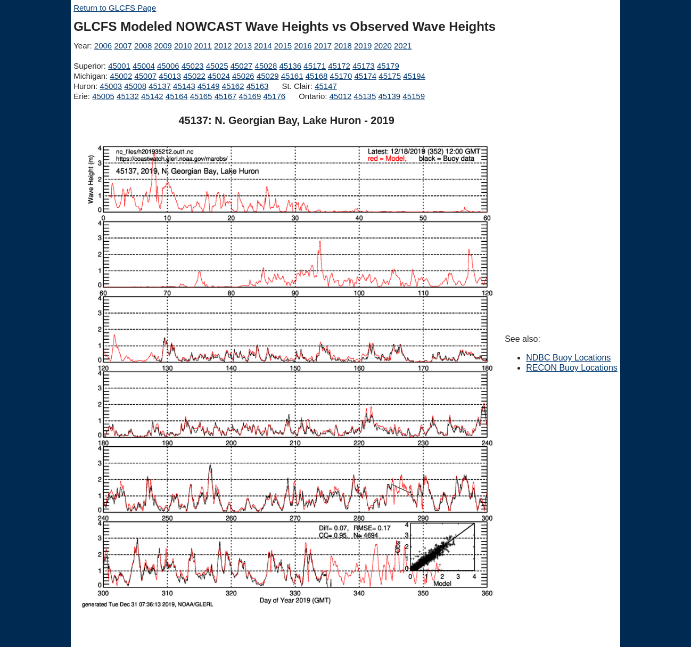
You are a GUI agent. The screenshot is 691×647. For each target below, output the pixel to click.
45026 (243, 75)
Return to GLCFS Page (114, 7)
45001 (119, 65)
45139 (389, 96)
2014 (263, 45)
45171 (314, 65)
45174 (365, 75)
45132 (128, 96)
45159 (413, 96)
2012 (223, 45)
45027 (242, 65)
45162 (233, 86)
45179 (388, 65)
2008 (143, 45)
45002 (121, 75)
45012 (341, 96)
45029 (268, 75)
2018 (342, 45)
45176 (274, 96)
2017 (323, 45)
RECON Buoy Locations (572, 367)
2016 (302, 45)
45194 (414, 75)
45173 (363, 65)
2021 (403, 45)
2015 (283, 45)
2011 (203, 45)
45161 (292, 75)
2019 (363, 45)
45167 (226, 96)
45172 (339, 65)
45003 (111, 86)
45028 (266, 65)
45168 (317, 75)
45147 (326, 86)
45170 (341, 75)
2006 (103, 45)
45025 (217, 65)
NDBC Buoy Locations (568, 357)
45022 (194, 75)
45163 (257, 86)
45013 (170, 75)
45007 (145, 75)
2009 (162, 45)
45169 (250, 96)
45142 (152, 96)
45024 (219, 75)
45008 (135, 86)
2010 (183, 45)
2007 (122, 45)
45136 (290, 65)
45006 (168, 65)
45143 (184, 86)
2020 (382, 45)
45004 (144, 65)
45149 (209, 86)
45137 (160, 86)
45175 (390, 75)
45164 (177, 96)
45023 (193, 65)
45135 (365, 96)
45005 (103, 96)
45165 (201, 96)
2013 (243, 45)
